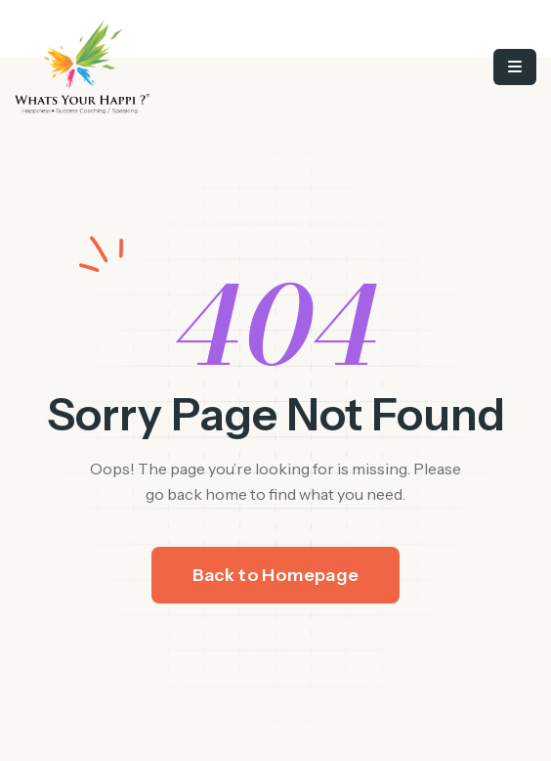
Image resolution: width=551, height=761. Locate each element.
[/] (171, 66)
